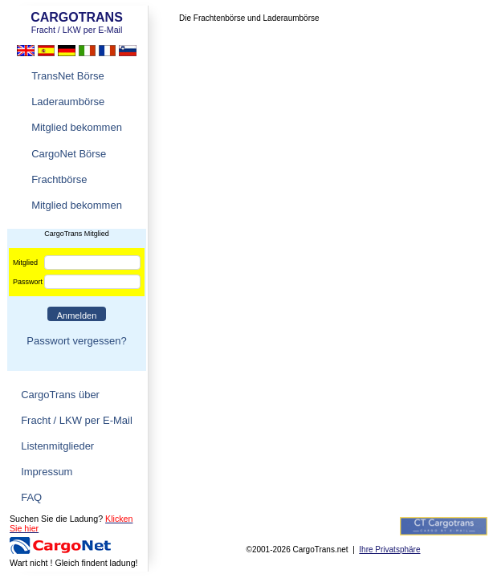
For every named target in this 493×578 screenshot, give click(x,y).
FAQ (31, 497)
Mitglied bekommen (76, 127)
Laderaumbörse (67, 102)
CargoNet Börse (68, 154)
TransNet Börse (67, 76)
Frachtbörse (59, 179)
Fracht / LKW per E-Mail (76, 420)
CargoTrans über (60, 395)
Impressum (46, 472)
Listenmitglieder (57, 446)
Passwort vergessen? (76, 341)
